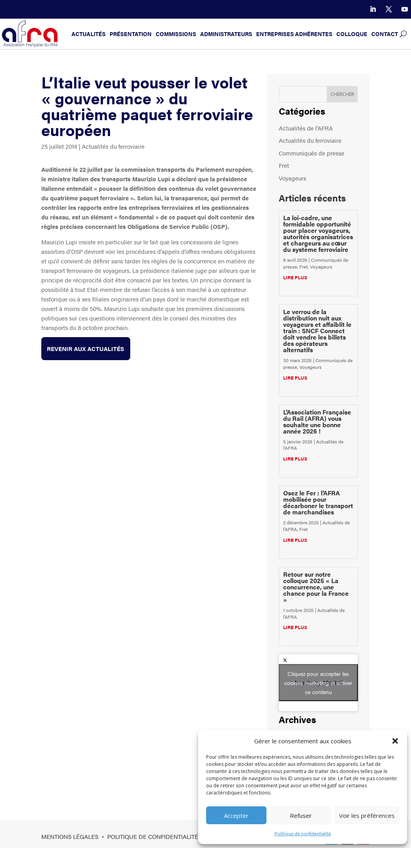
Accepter (236, 815)
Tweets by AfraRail (318, 682)
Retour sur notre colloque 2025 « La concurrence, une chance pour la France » (316, 587)
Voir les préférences (367, 815)
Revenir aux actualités (86, 348)
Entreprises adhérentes (294, 34)
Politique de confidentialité (302, 833)
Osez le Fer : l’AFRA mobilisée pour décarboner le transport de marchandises (318, 502)
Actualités (88, 34)
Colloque (351, 34)
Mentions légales (69, 836)
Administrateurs (226, 34)
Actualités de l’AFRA (306, 128)
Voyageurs (292, 178)
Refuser (301, 815)
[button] (395, 741)
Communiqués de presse (311, 153)
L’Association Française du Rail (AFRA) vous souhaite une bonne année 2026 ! (317, 421)
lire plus (295, 277)
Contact (384, 34)
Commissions (176, 34)
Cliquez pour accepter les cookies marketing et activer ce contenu (318, 682)
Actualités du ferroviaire (113, 146)
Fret (284, 165)
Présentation (131, 34)
